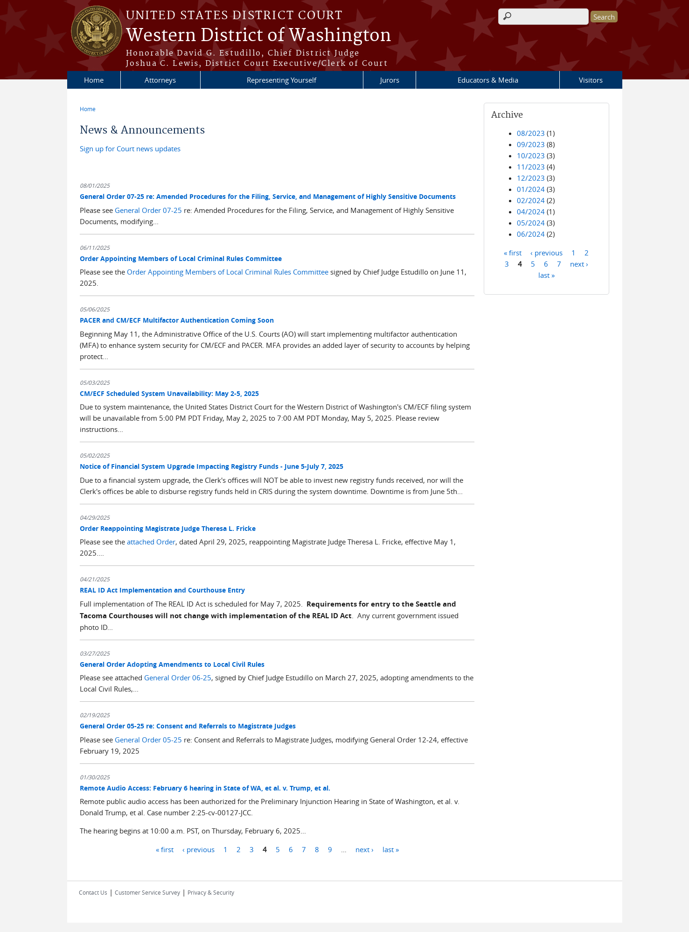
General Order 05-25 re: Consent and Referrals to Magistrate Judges (188, 725)
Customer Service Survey (147, 892)
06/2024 (531, 234)
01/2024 (531, 189)
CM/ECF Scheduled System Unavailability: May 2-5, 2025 (169, 393)
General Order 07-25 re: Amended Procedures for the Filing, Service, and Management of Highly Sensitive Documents (268, 196)
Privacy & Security (211, 892)
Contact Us (93, 892)
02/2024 (531, 200)
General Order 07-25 (148, 210)
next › (364, 849)
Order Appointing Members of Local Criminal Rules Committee (181, 258)
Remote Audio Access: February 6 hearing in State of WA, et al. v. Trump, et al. (205, 788)
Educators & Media (488, 80)
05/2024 (531, 222)
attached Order (151, 541)
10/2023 (531, 155)
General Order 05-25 (148, 739)
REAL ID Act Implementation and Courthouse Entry (162, 590)
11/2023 (531, 166)
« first (165, 849)
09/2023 (531, 144)
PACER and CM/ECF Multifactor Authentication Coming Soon (177, 320)
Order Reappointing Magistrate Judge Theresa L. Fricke (168, 528)
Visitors (591, 80)
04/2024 (531, 211)
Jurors (389, 80)
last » (391, 849)
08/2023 (531, 133)
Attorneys (160, 80)
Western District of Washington (258, 36)
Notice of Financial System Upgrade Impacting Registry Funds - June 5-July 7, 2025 (211, 466)
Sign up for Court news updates (130, 148)
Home (94, 80)
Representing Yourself (281, 80)
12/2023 (531, 178)
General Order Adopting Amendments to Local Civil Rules (172, 664)
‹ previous (198, 849)
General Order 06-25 (177, 677)
